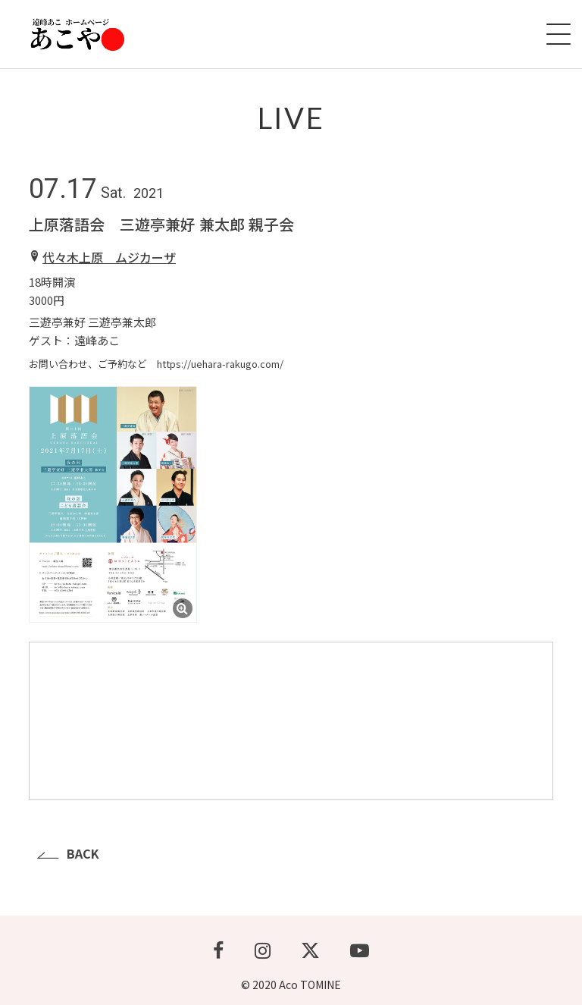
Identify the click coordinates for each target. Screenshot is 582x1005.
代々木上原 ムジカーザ (109, 257)
